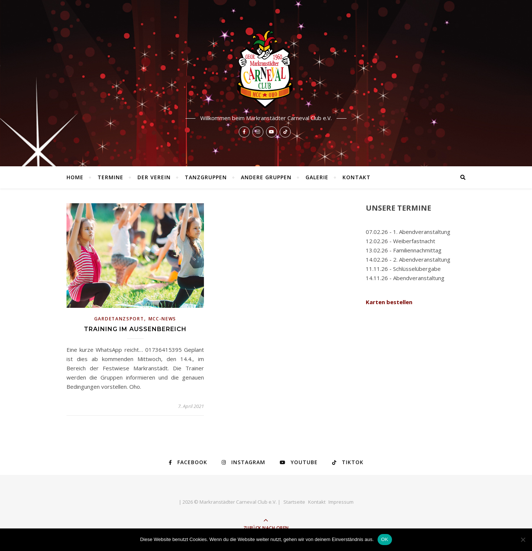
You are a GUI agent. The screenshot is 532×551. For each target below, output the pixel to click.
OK (384, 539)
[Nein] (522, 539)
